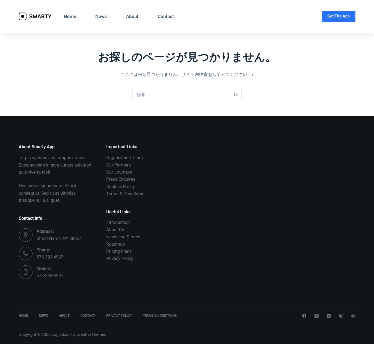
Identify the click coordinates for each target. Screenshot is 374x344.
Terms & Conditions (125, 193)
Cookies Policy (120, 186)
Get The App (338, 16)
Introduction (118, 222)
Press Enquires (120, 179)
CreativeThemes (91, 334)
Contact (166, 16)
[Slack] (353, 316)
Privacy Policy (119, 258)
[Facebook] (304, 316)
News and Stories (123, 236)
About (132, 16)
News (101, 16)
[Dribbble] (341, 316)
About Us (115, 229)
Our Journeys (119, 172)
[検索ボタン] (236, 94)
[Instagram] (329, 316)
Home (70, 16)
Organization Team (124, 157)
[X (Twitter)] (316, 316)
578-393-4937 (50, 257)
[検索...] (181, 94)
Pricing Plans (119, 251)
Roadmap (115, 244)
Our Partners (118, 165)
